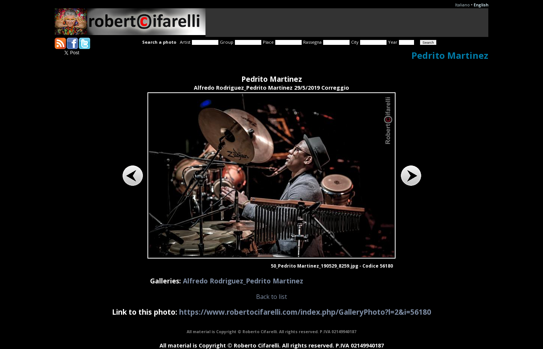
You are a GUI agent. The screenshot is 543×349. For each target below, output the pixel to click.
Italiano (462, 5)
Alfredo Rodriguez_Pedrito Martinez (243, 280)
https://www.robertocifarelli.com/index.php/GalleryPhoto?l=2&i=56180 (305, 312)
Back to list (271, 296)
